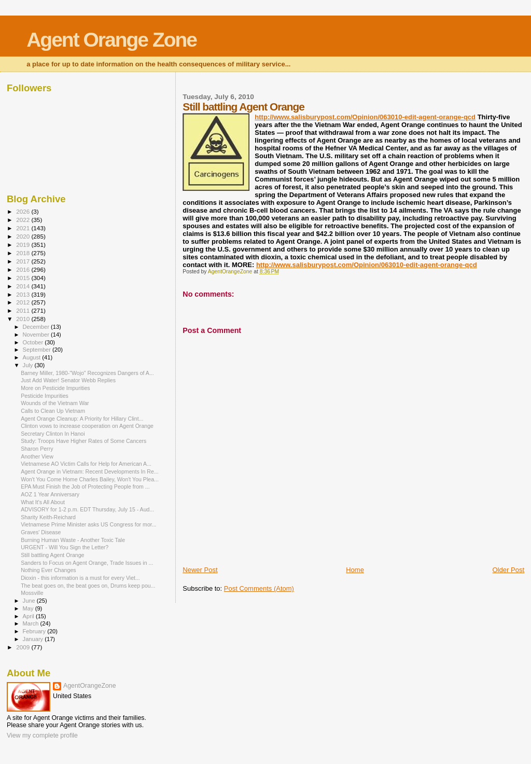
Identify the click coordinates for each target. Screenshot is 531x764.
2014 (23, 286)
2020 (23, 236)
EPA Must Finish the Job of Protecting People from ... (85, 486)
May (29, 608)
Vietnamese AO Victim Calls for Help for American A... (86, 464)
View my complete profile (42, 735)
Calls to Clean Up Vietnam (53, 411)
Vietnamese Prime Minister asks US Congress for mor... (88, 524)
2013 (23, 294)
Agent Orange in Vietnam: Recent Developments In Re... (90, 471)
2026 (23, 211)
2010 (23, 318)
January (34, 639)
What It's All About (43, 502)
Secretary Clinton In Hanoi (53, 433)
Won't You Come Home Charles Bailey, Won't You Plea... (90, 479)
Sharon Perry (37, 449)
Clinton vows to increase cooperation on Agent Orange (87, 426)
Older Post (508, 570)
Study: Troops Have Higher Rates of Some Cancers (83, 441)
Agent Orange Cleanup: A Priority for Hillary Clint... (82, 418)
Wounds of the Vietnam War (55, 403)
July (29, 365)
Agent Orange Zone (111, 40)
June (30, 601)
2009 (23, 647)
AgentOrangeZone (89, 685)
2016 (23, 269)
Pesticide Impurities (44, 396)
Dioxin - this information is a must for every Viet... (80, 578)
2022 (23, 219)
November (37, 334)
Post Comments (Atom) (259, 588)
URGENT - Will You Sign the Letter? (64, 547)
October (34, 342)
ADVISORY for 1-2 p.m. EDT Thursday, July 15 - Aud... (87, 509)
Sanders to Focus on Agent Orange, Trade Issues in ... (87, 563)
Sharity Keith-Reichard (48, 517)
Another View (37, 456)
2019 (23, 244)
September (38, 349)
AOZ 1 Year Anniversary (50, 494)
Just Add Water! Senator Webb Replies (68, 380)
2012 (23, 302)
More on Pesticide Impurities (55, 388)
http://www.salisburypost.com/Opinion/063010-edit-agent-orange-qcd (365, 117)
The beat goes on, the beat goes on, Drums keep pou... (88, 585)
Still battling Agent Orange (52, 555)
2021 (23, 228)
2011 (23, 310)
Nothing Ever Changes (48, 570)
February (35, 631)
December (37, 327)
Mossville (32, 593)
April (29, 616)
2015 (23, 277)
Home (355, 570)
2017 (23, 261)
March (31, 623)
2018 (23, 252)
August (33, 357)
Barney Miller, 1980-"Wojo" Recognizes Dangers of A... (87, 373)
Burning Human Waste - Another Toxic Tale (73, 540)
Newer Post (200, 570)
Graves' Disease (41, 532)
